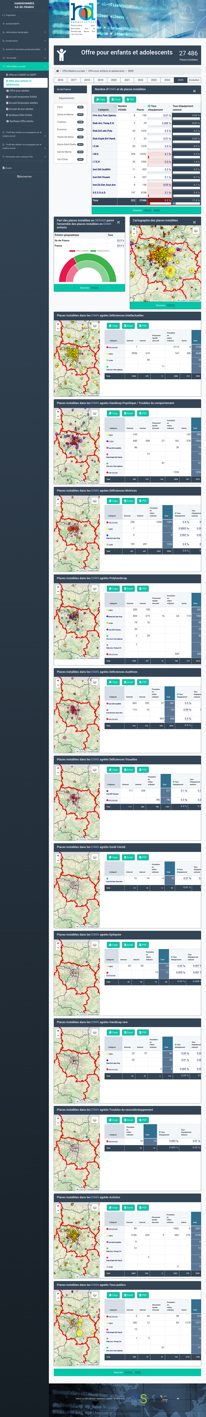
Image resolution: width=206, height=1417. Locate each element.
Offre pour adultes (17, 90)
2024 (167, 80)
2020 (114, 80)
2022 (140, 80)
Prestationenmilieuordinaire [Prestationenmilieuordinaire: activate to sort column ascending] (171, 337)
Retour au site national (85, 1398)
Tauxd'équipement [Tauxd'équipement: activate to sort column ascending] (180, 514)
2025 (180, 80)
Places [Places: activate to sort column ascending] (140, 109)
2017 (74, 80)
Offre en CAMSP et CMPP (21, 74)
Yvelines (70, 122)
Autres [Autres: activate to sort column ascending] (184, 341)
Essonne (70, 129)
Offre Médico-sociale (73, 71)
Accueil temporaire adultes (22, 102)
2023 (154, 80)
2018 (87, 80)
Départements (66, 98)
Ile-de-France (64, 89)
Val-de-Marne (70, 151)
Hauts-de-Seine (70, 136)
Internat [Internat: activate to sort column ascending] (143, 341)
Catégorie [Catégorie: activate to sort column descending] (103, 109)
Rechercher (24, 176)
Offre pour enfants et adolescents (18, 82)
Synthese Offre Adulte (19, 121)
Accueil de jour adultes (19, 109)
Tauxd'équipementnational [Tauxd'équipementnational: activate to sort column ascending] (195, 782)
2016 (60, 80)
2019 (100, 80)
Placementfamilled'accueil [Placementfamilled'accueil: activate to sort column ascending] (156, 338)
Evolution (194, 80)
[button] (134, 229)
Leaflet (181, 300)
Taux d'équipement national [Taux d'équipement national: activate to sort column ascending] (183, 108)
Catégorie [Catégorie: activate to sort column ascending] (113, 341)
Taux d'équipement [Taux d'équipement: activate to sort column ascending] (155, 108)
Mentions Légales (105, 1398)
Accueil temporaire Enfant (21, 96)
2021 (127, 80)
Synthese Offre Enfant (19, 115)
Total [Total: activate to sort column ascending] (195, 341)
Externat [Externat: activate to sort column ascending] (130, 341)
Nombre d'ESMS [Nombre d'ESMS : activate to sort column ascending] (122, 108)
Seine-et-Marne (70, 114)
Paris (70, 107)
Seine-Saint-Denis (70, 144)
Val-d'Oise (70, 159)
